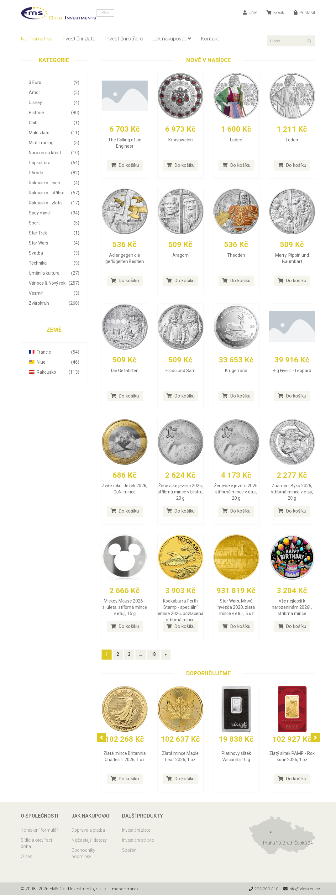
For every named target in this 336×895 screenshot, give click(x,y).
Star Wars (54, 243)
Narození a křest (54, 153)
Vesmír (54, 293)
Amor (54, 92)
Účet (250, 12)
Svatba (54, 253)
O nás (26, 856)
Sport (54, 223)
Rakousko (54, 372)
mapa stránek (125, 888)
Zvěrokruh (54, 303)
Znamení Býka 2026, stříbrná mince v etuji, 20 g (292, 492)
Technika (54, 263)
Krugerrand (236, 370)
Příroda (54, 173)
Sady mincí (54, 213)
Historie (54, 112)
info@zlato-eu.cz (300, 888)
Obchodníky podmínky (83, 853)
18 (153, 654)
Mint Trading (54, 143)
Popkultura (54, 163)
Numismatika (36, 38)
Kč (105, 13)
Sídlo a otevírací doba (36, 843)
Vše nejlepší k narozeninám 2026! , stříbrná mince (292, 607)
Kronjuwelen (180, 139)
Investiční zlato (78, 38)
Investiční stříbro (124, 38)
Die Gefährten (125, 370)
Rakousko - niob (54, 183)
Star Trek (54, 233)
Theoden (236, 255)
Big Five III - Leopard (292, 370)
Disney (54, 102)
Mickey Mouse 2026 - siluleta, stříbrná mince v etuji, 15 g (124, 607)
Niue (54, 362)
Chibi (54, 122)
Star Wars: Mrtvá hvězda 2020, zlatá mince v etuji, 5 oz (236, 607)
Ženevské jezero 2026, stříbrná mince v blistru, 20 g (180, 492)
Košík (275, 12)
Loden (236, 139)
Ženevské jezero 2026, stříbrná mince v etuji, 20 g (236, 492)
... (140, 654)
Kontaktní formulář (39, 830)
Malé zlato (54, 132)
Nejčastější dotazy (89, 840)
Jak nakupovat (172, 38)
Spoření (129, 850)
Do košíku (125, 165)
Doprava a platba (88, 830)
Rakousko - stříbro (54, 193)
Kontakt (210, 38)
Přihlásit (304, 12)
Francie (54, 352)
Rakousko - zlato (54, 203)
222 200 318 (262, 888)
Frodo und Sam (180, 370)
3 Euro (54, 82)
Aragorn (180, 255)
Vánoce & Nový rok (54, 283)
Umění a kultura (54, 273)
